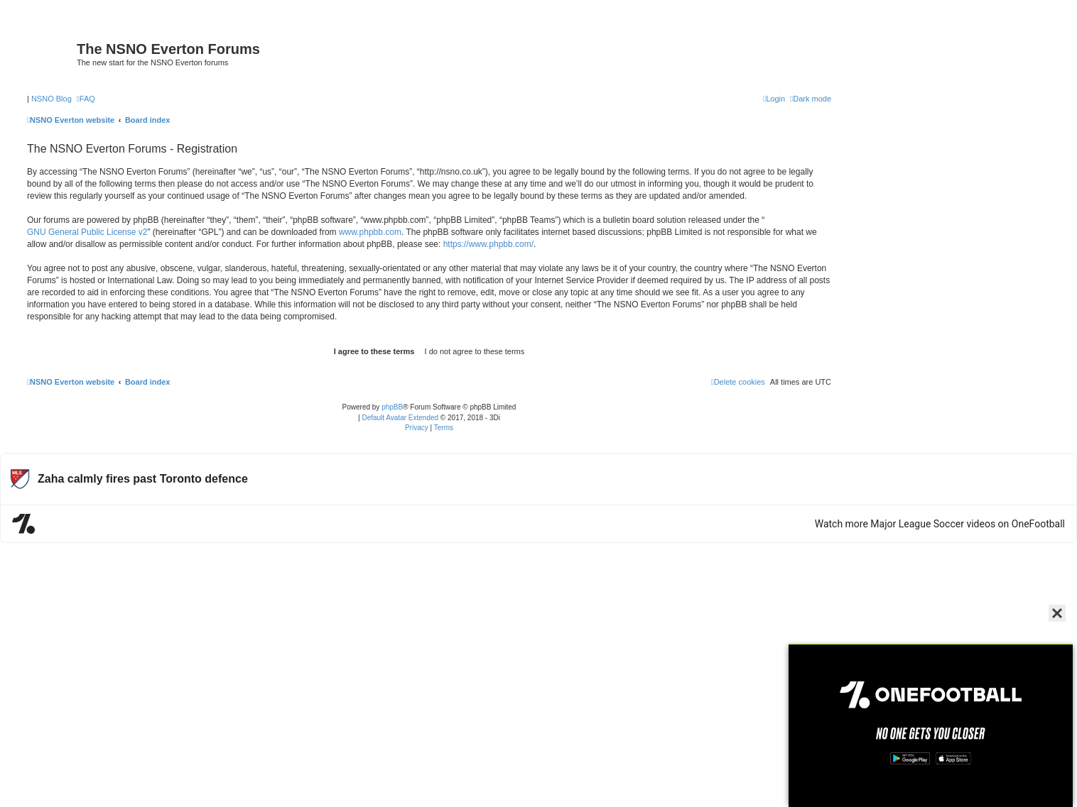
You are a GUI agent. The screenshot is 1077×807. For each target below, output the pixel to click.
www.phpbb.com (370, 232)
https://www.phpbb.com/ (488, 244)
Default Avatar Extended (400, 418)
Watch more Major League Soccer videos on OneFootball (940, 523)
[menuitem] (86, 98)
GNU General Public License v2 (87, 232)
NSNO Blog (51, 98)
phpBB (392, 407)
